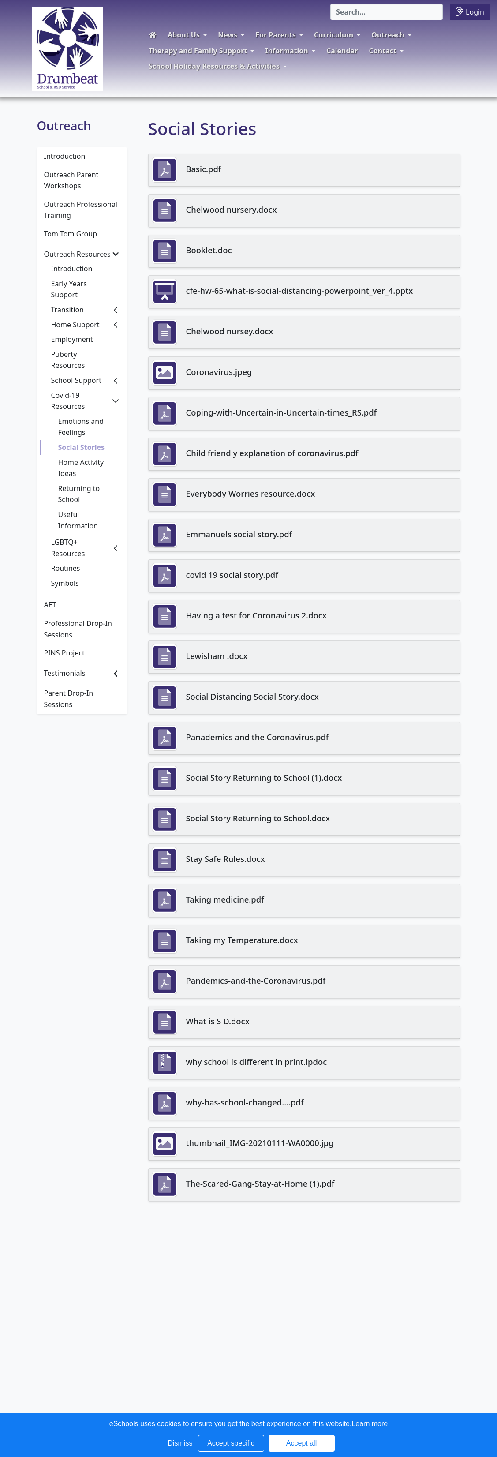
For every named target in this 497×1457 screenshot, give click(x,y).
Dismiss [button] (180, 1443)
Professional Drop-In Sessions (78, 629)
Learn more (369, 1423)
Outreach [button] (387, 35)
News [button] (227, 35)
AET (50, 605)
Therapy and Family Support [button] (198, 51)
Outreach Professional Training (80, 210)
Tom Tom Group (70, 234)
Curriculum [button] (333, 35)
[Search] (386, 12)
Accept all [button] (301, 1443)
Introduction (65, 156)
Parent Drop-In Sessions (68, 698)
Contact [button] (382, 51)
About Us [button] (184, 35)
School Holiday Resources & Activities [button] (214, 66)
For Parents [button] (275, 35)
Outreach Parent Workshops (71, 180)
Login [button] (470, 12)
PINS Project (64, 653)
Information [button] (286, 51)
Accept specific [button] (230, 1443)
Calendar (342, 51)
